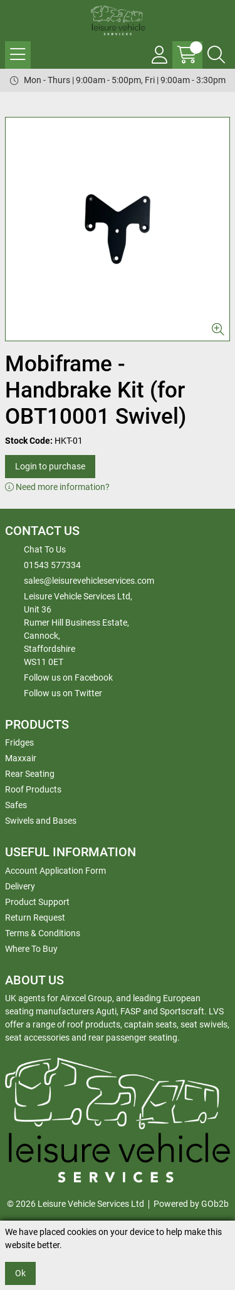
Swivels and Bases (40, 821)
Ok (20, 1273)
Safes (16, 805)
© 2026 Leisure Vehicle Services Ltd (75, 1204)
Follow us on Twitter (63, 693)
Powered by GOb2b (191, 1204)
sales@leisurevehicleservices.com (89, 581)
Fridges (19, 743)
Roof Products (33, 789)
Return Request (35, 917)
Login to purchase (50, 466)
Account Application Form (55, 871)
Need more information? (57, 487)
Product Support (37, 902)
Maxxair (20, 758)
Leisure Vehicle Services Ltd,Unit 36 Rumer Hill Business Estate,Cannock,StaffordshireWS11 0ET (78, 629)
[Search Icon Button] (216, 55)
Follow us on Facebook (68, 677)
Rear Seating (30, 774)
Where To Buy (31, 949)
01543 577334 (52, 565)
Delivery (20, 886)
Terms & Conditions (42, 933)
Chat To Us (45, 549)
